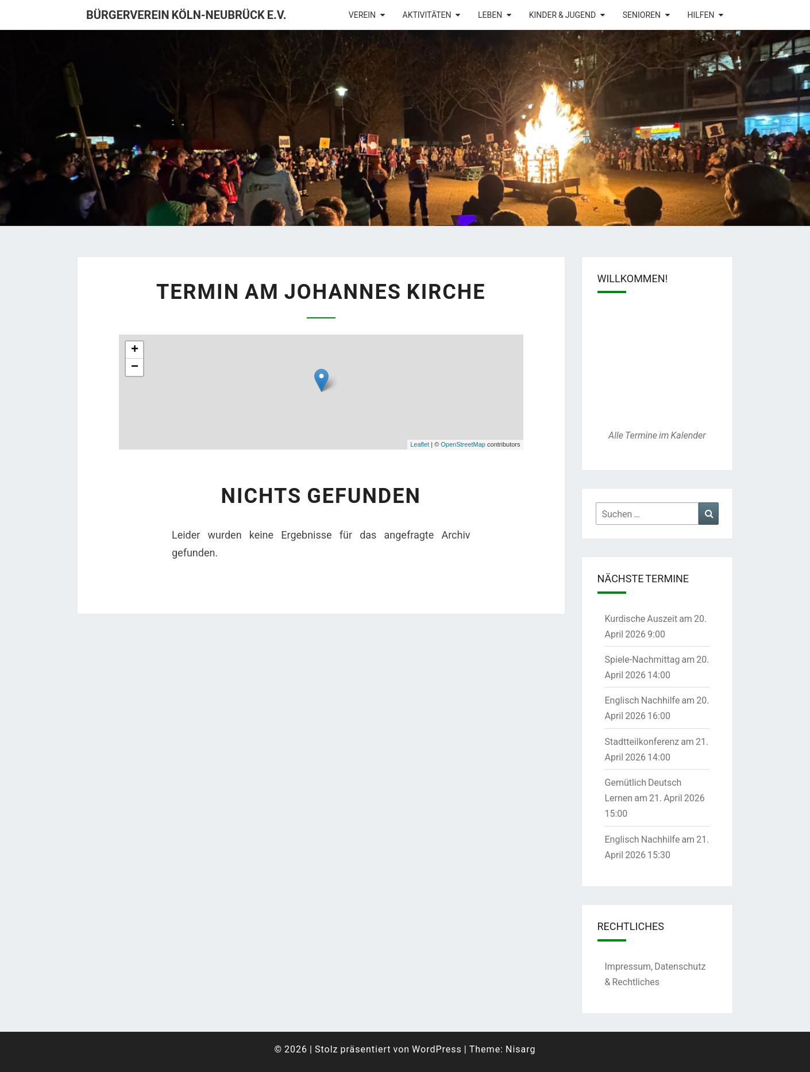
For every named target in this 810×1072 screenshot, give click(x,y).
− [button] (134, 367)
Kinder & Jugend (562, 15)
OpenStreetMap (463, 444)
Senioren (642, 15)
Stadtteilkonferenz (642, 741)
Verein (362, 15)
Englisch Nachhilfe (642, 699)
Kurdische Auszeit (641, 618)
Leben (490, 15)
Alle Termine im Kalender (656, 434)
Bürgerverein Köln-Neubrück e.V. (186, 14)
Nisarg (521, 1048)
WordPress (437, 1048)
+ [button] (134, 350)
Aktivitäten (427, 15)
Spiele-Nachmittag (642, 659)
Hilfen (700, 15)
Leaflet (419, 444)
